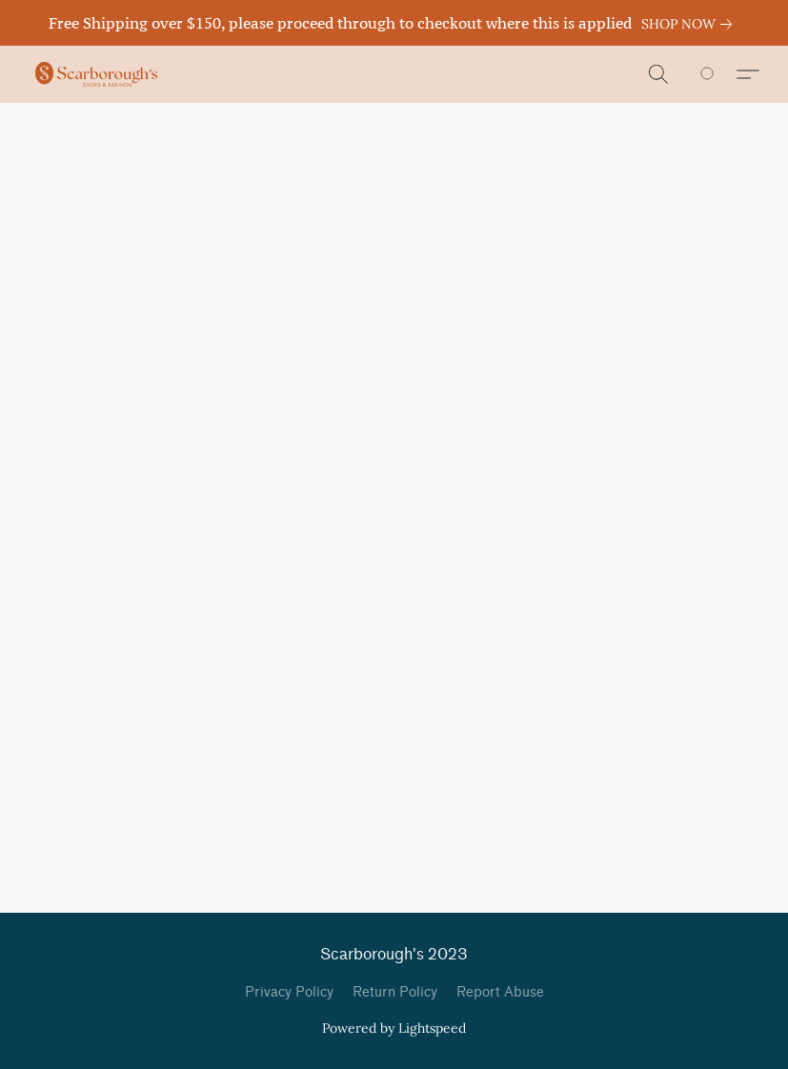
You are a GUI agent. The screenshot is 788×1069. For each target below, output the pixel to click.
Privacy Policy (289, 992)
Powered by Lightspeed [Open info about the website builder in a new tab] (394, 1028)
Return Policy (395, 992)
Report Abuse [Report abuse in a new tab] (500, 992)
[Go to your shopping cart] (717, 74)
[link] (690, 23)
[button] (96, 74)
